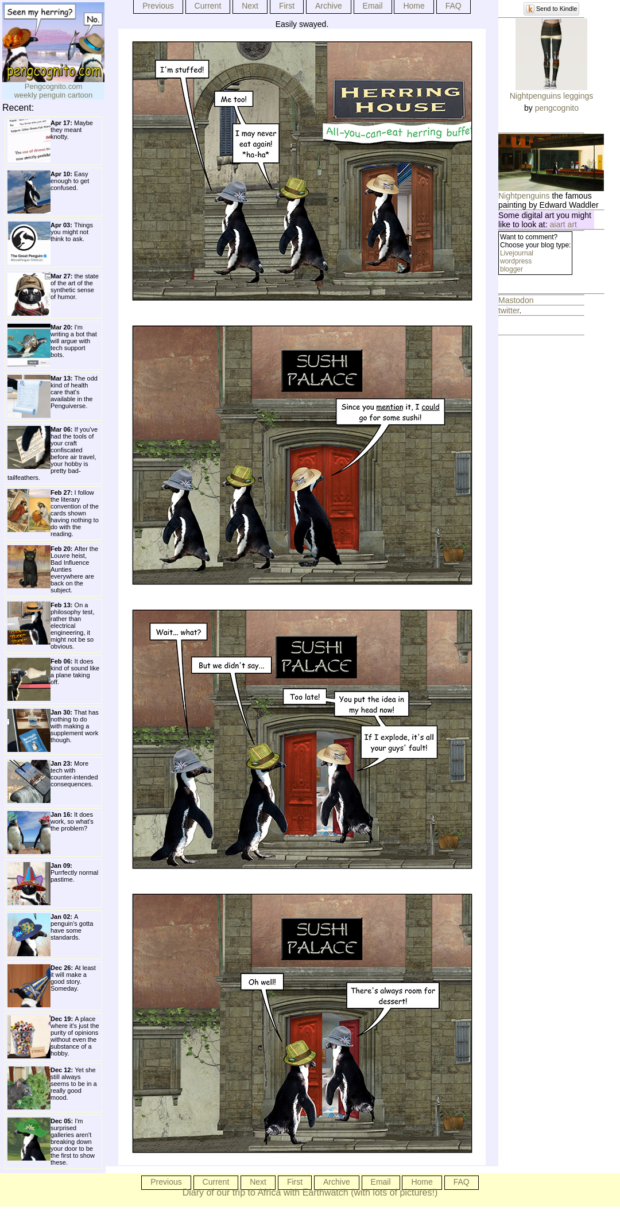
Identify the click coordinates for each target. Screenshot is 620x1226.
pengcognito (557, 107)
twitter (509, 310)
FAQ (453, 5)
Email (373, 5)
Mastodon (515, 300)
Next (250, 5)
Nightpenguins (524, 195)
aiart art (563, 224)
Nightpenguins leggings (552, 95)
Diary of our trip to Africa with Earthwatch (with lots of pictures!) (310, 1192)
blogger (511, 269)
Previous (157, 5)
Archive (328, 5)
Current (208, 5)
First (286, 5)
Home (413, 5)
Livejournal (516, 253)
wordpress (516, 261)
